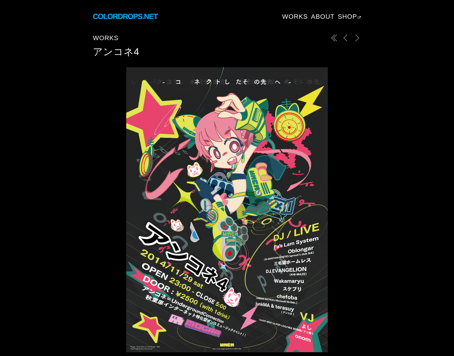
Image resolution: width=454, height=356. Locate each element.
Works (295, 16)
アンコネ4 (116, 51)
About (322, 16)
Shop (347, 16)
